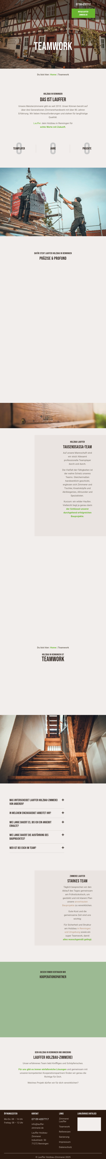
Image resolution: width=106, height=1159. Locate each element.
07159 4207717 (40, 1119)
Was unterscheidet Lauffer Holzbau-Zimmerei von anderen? (34, 802)
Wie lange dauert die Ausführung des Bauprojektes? (29, 836)
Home (53, 74)
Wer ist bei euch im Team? (23, 848)
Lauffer (37, 123)
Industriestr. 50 (39, 1140)
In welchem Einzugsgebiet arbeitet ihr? (30, 813)
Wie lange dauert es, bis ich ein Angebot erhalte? (30, 824)
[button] (37, 802)
